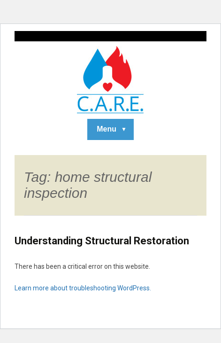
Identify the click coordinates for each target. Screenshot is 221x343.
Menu (106, 129)
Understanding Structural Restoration (102, 241)
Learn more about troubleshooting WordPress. (83, 288)
